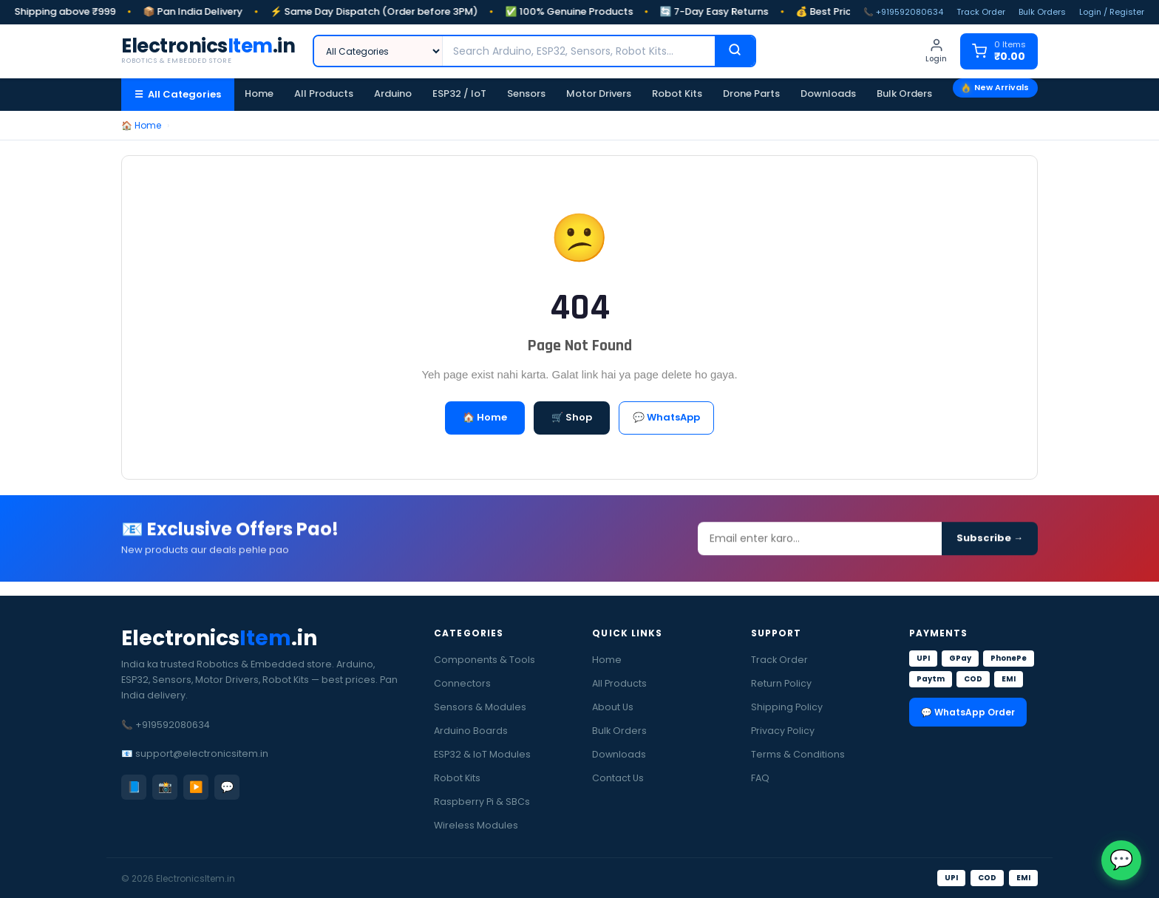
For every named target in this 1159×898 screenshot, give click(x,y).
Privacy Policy (783, 730)
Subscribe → (989, 544)
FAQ (760, 778)
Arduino (393, 93)
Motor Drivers (598, 93)
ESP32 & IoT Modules (482, 754)
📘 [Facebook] (134, 787)
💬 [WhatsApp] (227, 787)
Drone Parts (751, 93)
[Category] (378, 51)
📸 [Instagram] (165, 787)
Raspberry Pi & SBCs (482, 801)
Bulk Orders (1042, 12)
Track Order (980, 12)
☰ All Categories (178, 94)
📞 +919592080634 (903, 12)
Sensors (526, 93)
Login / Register (1111, 12)
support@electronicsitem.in (201, 753)
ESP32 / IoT (459, 93)
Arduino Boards (471, 730)
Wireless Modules (476, 825)
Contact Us (618, 778)
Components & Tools (484, 659)
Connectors (462, 683)
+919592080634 (172, 724)
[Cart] (999, 51)
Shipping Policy (787, 707)
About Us (612, 707)
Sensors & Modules (480, 707)
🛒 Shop (571, 417)
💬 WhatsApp (666, 417)
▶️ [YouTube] (196, 787)
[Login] (936, 51)
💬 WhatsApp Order (968, 712)
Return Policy (781, 683)
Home (259, 93)
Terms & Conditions (798, 754)
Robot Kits (677, 93)
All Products (323, 93)
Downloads (828, 93)
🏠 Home (141, 125)
